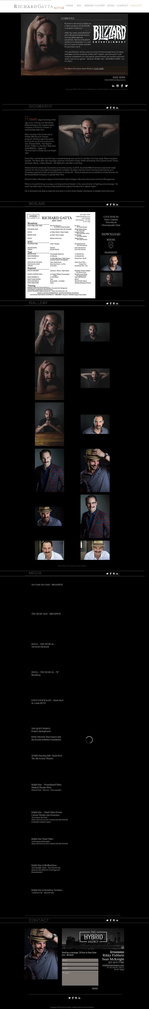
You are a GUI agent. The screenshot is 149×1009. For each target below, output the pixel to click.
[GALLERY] (99, 5)
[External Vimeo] (89, 740)
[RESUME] (89, 5)
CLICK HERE (99, 69)
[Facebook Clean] (122, 85)
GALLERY (38, 302)
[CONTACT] (122, 5)
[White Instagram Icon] (117, 85)
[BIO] (79, 5)
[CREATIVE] (136, 5)
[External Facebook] (89, 796)
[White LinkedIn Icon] (113, 85)
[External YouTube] (89, 596)
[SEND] (94, 988)
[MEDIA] (110, 5)
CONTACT (39, 920)
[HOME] (70, 5)
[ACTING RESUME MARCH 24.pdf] (111, 245)
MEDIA (35, 573)
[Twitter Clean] (126, 85)
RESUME (37, 203)
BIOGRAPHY (40, 106)
